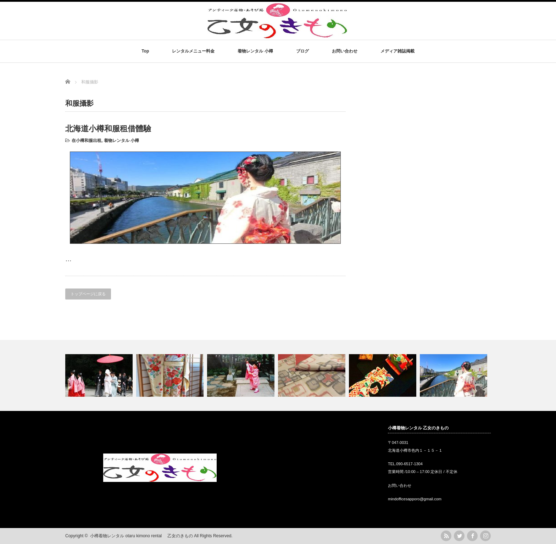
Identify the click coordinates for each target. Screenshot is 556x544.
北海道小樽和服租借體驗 (108, 128)
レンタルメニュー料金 (193, 51)
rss (446, 536)
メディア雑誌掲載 (397, 51)
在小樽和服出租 (86, 140)
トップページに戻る (88, 294)
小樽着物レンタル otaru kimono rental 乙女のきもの (141, 535)
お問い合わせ (344, 51)
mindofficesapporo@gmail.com (414, 499)
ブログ (302, 51)
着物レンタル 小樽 (255, 51)
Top (145, 51)
